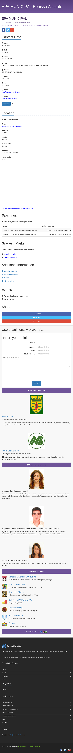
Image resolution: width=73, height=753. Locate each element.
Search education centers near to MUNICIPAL (18, 209)
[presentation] (21, 373)
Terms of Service (34, 746)
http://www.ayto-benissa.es (11, 92)
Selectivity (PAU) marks (10, 709)
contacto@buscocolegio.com (15, 735)
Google (36, 321)
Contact (4, 722)
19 (48, 347)
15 (46, 347)
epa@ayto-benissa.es (9, 99)
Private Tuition (7, 702)
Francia (4, 673)
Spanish (4, 689)
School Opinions (15, 615)
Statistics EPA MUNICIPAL (20, 600)
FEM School (7, 416)
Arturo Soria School (10, 451)
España (4, 669)
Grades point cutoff (10, 257)
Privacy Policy (22, 746)
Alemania (5, 676)
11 (44, 347)
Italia (3, 679)
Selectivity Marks (10, 254)
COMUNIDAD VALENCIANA (12, 126)
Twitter (36, 317)
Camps (11, 623)
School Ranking (15, 608)
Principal (6, 104)
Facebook (36, 314)
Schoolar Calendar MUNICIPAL (22, 577)
